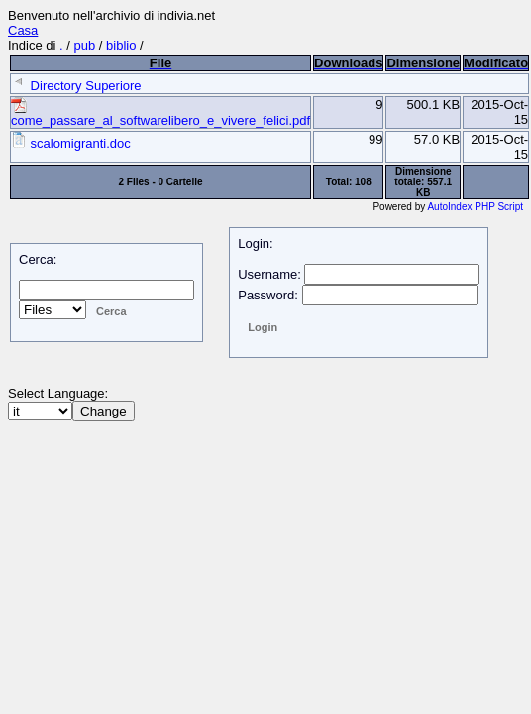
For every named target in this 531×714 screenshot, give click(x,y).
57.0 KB (437, 139)
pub (85, 45)
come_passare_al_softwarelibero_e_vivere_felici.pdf (160, 114)
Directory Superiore (76, 85)
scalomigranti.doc (71, 143)
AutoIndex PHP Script (475, 206)
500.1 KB (434, 104)
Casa (23, 30)
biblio (121, 45)
